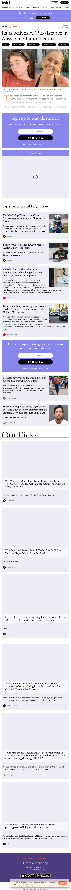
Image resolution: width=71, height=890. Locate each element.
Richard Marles (48, 44)
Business (36, 8)
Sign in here (43, 144)
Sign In (55, 2)
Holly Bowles (33, 44)
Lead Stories (6, 8)
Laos (5, 44)
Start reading (43, 18)
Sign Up (64, 2)
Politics (58, 8)
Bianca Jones (18, 44)
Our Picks (27, 8)
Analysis (45, 8)
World (52, 8)
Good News (17, 8)
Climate (66, 8)
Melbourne (64, 44)
